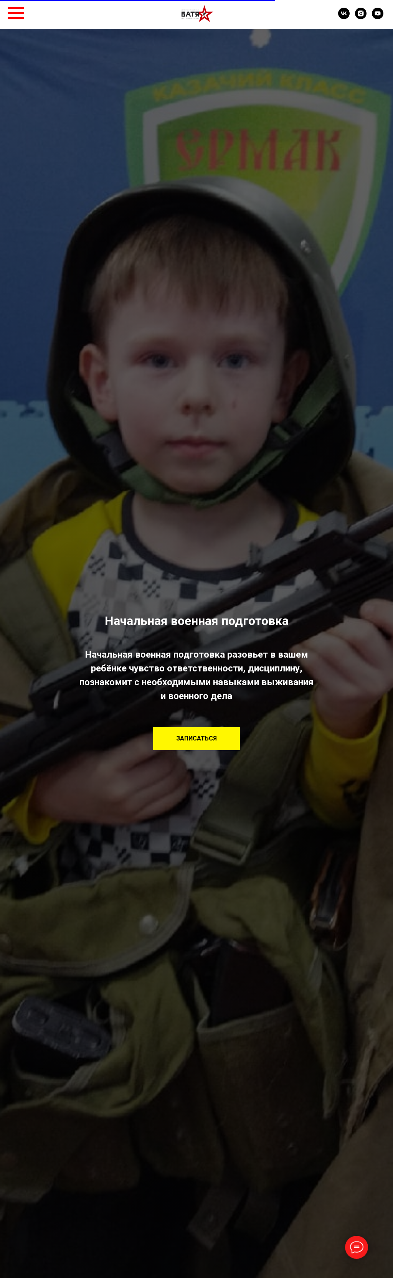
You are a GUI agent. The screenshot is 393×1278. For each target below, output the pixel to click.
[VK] (344, 17)
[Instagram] (361, 17)
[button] (196, 738)
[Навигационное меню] (16, 13)
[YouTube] (377, 17)
